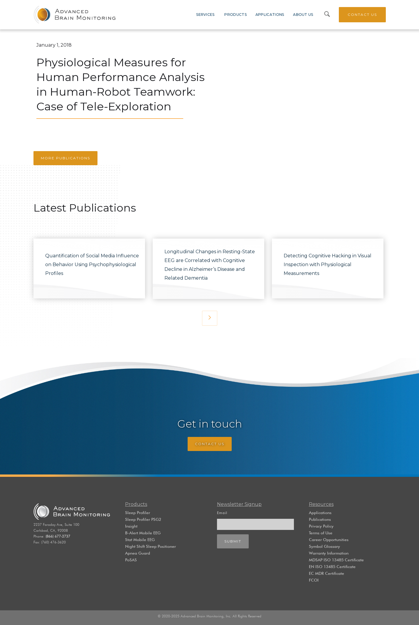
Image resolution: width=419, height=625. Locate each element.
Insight (131, 526)
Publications (320, 519)
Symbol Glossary (324, 546)
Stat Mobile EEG (140, 539)
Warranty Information (329, 553)
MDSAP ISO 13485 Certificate (336, 560)
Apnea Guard (137, 553)
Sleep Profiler (137, 512)
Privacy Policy (321, 526)
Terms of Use (320, 533)
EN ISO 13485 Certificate (332, 566)
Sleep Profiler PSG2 (143, 519)
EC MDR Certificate (326, 573)
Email (222, 513)
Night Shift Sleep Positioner (150, 546)
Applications (320, 512)
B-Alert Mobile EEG (143, 533)
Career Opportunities (329, 539)
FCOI (314, 580)
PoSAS (131, 560)
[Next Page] (209, 318)
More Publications (65, 158)
